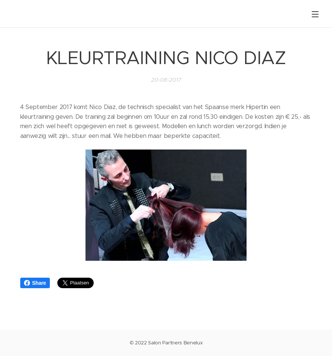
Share (35, 283)
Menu (315, 14)
